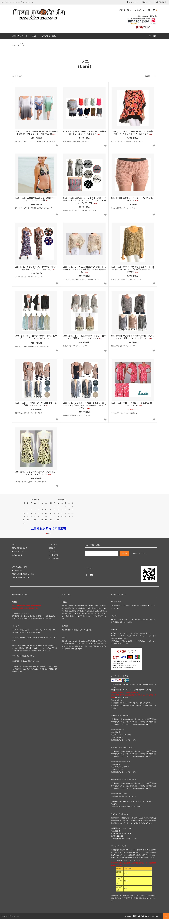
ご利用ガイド (17, 36)
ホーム (14, 45)
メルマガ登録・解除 (48, 36)
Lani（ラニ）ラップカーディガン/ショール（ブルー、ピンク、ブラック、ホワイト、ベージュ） (36, 337)
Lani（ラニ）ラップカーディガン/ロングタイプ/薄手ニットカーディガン (36, 404)
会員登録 (161, 2)
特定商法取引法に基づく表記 (23, 574)
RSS (14, 570)
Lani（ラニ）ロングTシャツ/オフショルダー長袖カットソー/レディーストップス (84, 132)
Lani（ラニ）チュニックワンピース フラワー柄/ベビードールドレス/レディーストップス (133, 132)
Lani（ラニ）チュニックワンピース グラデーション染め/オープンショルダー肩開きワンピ (36, 132)
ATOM (19, 570)
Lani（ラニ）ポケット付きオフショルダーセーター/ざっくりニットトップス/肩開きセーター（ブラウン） (132, 269)
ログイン (147, 2)
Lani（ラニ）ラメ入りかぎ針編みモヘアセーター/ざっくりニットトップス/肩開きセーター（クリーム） (84, 269)
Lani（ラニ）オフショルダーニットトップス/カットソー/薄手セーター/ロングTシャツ (84, 337)
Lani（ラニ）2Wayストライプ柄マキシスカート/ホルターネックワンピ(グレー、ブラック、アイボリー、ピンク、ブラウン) (84, 200)
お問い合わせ (31, 36)
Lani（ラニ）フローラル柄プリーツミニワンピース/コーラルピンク (132, 404)
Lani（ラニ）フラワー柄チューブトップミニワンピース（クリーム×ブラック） (36, 473)
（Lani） (23, 44)
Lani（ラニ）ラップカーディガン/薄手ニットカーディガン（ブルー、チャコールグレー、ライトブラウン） (84, 405)
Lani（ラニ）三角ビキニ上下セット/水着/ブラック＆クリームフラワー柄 (36, 199)
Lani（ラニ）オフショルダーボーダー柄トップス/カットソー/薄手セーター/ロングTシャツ (132, 337)
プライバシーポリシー (20, 578)
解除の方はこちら (140, 553)
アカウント (133, 2)
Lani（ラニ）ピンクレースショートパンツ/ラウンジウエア (132, 199)
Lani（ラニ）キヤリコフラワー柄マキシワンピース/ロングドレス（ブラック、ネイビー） (36, 268)
